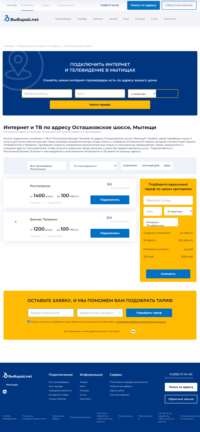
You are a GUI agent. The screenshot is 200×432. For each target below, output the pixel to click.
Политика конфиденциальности (128, 383)
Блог (126, 19)
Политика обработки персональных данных (105, 420)
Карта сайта (115, 392)
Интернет (160, 223)
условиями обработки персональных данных (141, 323)
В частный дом (66, 5)
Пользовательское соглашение (190, 420)
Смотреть (168, 275)
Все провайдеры (46, 167)
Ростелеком (46, 170)
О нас (154, 19)
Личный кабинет (118, 396)
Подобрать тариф (149, 314)
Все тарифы (53, 388)
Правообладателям (80, 420)
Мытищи (10, 5)
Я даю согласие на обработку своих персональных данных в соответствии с (98, 323)
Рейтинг (98, 19)
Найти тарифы (100, 105)
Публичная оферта (119, 388)
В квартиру (27, 5)
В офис (46, 5)
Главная (9, 46)
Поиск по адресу (143, 5)
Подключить (110, 201)
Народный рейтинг (57, 392)
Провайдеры (63, 19)
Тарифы (82, 19)
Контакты (170, 19)
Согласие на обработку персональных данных (166, 420)
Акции (113, 19)
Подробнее (54, 203)
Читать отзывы (119, 189)
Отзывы (140, 19)
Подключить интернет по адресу (39, 46)
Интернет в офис (56, 396)
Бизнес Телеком (43, 221)
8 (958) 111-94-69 (107, 5)
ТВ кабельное (160, 226)
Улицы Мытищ (54, 400)
